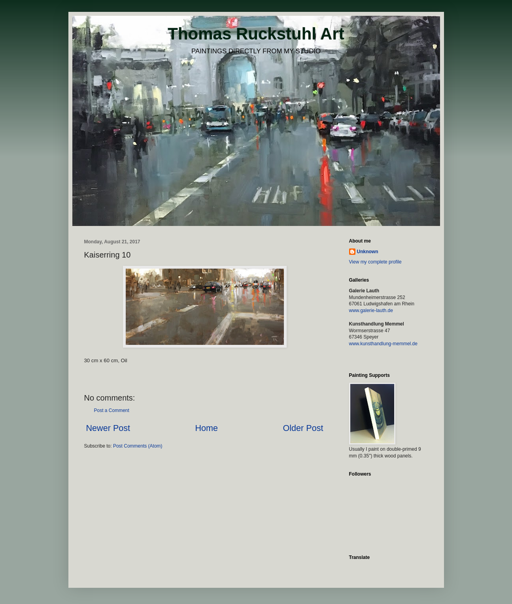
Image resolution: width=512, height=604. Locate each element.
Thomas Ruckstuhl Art (256, 33)
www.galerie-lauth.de (371, 310)
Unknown (367, 251)
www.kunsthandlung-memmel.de (383, 343)
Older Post (303, 428)
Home (206, 428)
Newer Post (108, 428)
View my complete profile (375, 262)
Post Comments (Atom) (137, 446)
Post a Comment (111, 410)
